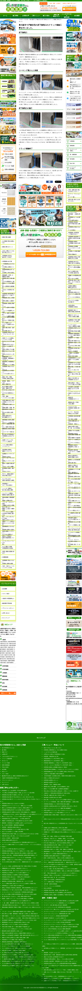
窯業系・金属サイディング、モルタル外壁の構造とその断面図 (17, 898)
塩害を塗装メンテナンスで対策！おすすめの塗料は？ (15, 924)
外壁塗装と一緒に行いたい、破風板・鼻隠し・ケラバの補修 (59, 838)
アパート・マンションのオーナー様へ (74, 195)
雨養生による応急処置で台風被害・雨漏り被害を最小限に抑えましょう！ (20, 935)
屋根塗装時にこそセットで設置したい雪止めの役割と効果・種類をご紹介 (62, 851)
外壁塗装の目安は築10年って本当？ (7, 256)
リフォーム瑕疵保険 (7, 758)
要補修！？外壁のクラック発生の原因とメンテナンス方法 (16, 859)
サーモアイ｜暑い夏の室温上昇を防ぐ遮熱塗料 (55, 905)
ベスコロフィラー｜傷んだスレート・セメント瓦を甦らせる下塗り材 (61, 909)
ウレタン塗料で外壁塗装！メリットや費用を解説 (8, 315)
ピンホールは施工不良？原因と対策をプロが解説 (8, 349)
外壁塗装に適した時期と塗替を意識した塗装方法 (8, 300)
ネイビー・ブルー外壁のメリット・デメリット (74, 485)
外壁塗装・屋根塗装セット (8, 91)
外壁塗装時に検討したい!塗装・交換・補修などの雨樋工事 (58, 849)
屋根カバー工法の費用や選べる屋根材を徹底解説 (8, 286)
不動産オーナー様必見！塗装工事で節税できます (74, 340)
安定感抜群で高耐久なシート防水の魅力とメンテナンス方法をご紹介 (19, 920)
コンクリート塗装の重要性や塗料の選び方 (8, 494)
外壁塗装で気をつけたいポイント (8, 368)
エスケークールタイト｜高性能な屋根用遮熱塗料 (56, 916)
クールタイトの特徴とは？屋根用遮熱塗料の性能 (74, 534)
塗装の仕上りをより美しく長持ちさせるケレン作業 (8, 353)
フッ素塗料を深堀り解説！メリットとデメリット (74, 515)
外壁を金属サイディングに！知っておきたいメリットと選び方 (59, 810)
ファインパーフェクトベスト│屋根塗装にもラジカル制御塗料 (59, 903)
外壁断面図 (5, 557)
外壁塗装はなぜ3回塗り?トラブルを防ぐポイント (8, 373)
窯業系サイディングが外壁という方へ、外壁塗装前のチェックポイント (62, 978)
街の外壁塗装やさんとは (8, 747)
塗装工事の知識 (6, 237)
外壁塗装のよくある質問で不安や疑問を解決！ (74, 219)
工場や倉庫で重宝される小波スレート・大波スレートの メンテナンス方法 (20, 905)
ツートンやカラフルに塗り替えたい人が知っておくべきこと (75, 98)
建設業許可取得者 (7, 603)
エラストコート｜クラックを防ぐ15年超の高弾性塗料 (57, 922)
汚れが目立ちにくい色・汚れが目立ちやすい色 (75, 86)
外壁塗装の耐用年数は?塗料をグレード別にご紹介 (8, 295)
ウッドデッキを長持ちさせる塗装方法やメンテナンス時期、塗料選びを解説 (63, 864)
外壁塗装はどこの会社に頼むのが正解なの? (13, 885)
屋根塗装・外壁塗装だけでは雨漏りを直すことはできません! (17, 823)
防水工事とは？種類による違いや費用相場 (8, 509)
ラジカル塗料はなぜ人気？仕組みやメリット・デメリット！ (17, 963)
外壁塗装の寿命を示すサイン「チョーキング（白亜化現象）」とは (18, 857)
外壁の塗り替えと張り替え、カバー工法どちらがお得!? (16, 836)
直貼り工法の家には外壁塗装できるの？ (73, 378)
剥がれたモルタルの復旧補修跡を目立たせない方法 (8, 344)
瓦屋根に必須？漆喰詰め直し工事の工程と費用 (55, 827)
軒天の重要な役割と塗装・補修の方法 (7, 387)
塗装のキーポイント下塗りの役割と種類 (73, 315)
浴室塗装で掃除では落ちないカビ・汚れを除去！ (56, 866)
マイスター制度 (6, 763)
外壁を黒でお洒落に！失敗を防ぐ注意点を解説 (74, 495)
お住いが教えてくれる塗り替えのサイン (8, 251)
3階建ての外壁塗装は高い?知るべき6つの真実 (74, 277)
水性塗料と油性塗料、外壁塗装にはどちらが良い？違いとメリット (60, 961)
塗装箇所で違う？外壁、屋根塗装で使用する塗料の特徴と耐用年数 (60, 954)
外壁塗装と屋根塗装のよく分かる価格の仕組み (55, 750)
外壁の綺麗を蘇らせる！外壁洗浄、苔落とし (73, 422)
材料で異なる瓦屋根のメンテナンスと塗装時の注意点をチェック (60, 830)
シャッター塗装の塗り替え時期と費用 (7, 489)
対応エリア (4, 771)
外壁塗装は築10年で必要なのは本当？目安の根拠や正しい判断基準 (19, 812)
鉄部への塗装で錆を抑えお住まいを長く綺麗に (8, 465)
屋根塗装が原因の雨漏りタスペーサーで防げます (8, 431)
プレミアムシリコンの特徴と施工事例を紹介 (74, 529)
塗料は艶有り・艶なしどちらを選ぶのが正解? (74, 383)
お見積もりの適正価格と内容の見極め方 (74, 253)
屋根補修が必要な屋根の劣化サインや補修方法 (8, 421)
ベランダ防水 (8, 96)
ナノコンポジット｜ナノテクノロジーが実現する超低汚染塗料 (59, 920)
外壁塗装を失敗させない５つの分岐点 (74, 229)
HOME (21, 19)
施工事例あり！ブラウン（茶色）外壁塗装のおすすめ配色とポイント (19, 957)
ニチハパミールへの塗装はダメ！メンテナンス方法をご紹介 (17, 928)
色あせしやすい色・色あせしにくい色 (75, 92)
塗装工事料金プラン (56, 15)
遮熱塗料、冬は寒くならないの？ (52, 952)
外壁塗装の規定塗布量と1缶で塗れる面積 (74, 418)
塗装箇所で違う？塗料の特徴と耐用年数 (74, 311)
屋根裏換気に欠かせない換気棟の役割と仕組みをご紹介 (16, 922)
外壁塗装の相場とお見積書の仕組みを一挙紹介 (55, 767)
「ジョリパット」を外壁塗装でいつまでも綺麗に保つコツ (16, 900)
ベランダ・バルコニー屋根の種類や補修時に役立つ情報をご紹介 (18, 911)
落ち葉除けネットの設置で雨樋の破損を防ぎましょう (57, 853)
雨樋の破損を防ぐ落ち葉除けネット (7, 416)
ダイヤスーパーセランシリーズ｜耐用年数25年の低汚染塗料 (59, 911)
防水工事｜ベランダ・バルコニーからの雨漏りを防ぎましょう (59, 799)
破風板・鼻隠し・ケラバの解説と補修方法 (8, 383)
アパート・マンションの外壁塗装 (52, 886)
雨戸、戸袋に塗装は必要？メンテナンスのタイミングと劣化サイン (60, 873)
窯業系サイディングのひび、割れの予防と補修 (74, 374)
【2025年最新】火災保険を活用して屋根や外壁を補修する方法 (59, 775)
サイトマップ (5, 618)
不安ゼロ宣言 (5, 767)
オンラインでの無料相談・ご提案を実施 (74, 214)
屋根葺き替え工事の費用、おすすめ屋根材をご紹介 (57, 786)
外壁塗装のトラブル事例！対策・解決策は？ (74, 471)
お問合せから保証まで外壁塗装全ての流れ (54, 754)
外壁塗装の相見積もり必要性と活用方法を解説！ (74, 238)
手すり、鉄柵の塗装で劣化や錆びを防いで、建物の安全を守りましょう (62, 862)
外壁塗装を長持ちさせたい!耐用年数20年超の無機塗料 (74, 330)
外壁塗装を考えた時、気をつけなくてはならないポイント (16, 870)
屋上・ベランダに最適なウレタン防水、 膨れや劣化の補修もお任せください (21, 918)
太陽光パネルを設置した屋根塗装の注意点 (74, 432)
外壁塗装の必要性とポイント (51, 780)
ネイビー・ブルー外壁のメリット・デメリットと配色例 (16, 946)
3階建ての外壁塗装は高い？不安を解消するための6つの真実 (17, 820)
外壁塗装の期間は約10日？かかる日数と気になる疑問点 (16, 810)
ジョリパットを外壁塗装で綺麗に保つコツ (74, 408)
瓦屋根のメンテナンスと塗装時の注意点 (8, 455)
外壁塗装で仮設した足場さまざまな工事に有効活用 (74, 345)
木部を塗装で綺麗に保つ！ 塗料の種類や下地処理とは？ (16, 926)
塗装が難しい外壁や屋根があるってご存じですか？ (74, 369)
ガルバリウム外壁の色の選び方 (73, 301)
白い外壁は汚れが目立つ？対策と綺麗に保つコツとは (74, 500)
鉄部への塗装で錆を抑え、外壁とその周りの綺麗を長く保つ (59, 858)
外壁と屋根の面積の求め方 (8, 552)
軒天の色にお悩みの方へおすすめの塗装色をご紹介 (8, 392)
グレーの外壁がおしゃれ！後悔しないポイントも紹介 (74, 490)
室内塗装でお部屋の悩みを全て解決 (53, 797)
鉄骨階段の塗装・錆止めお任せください (8, 470)
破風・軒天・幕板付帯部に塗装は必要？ (8, 377)
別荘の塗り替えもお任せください (74, 200)
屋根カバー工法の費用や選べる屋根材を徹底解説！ (57, 788)
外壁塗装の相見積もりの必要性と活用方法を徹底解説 (15, 874)
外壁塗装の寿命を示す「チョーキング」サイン (8, 334)
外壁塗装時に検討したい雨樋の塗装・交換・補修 (8, 407)
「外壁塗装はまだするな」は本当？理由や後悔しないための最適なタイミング (21, 814)
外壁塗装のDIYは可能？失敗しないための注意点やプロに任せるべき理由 (20, 833)
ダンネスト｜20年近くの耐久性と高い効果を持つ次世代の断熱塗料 (61, 926)
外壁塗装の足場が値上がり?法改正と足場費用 (74, 350)
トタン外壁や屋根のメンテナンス (7, 445)
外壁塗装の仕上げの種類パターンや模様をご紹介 (74, 524)
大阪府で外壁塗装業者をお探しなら (11, 778)
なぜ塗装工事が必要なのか (8, 242)
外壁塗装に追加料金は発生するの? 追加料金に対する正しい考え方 (60, 806)
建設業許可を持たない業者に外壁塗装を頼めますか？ (15, 775)
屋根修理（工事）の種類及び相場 (7, 275)
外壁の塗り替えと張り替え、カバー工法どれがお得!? (74, 282)
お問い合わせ (5, 613)
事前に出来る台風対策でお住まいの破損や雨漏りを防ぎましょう (18, 933)
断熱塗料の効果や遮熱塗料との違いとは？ (73, 447)
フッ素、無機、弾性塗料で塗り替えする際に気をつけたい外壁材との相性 (20, 903)
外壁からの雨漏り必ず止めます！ (52, 778)
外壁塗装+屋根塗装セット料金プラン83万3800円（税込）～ (59, 763)
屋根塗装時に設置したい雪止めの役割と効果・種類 (8, 412)
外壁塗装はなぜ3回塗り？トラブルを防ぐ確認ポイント (15, 872)
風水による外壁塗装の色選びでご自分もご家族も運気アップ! (17, 807)
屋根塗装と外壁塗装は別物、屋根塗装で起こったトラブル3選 (17, 881)
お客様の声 (25, 15)
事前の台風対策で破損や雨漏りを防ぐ (73, 456)
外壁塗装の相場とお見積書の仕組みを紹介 (74, 243)
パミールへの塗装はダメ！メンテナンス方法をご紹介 (74, 442)
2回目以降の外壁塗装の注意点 (73, 306)
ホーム (5, 15)
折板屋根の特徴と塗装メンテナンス (7, 450)
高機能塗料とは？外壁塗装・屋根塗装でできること (8, 358)
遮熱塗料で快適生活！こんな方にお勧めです (55, 918)
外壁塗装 (8, 82)
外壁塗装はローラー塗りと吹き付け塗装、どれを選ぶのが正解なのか (19, 890)
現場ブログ (4, 752)
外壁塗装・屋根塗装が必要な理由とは (11, 827)
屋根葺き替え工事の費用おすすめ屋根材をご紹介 (8, 281)
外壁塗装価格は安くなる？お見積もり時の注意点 (8, 271)
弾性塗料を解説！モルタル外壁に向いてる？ (74, 519)
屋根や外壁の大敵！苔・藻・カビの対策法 (74, 427)
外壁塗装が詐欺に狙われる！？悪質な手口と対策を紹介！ (16, 877)
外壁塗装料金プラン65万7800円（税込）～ (54, 758)
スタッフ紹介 (5, 593)
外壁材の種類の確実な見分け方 (72, 286)
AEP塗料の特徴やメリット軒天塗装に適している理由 (74, 544)
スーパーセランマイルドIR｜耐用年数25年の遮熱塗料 (57, 907)
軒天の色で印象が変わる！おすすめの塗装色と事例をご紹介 (59, 842)
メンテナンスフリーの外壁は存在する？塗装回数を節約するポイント (19, 842)
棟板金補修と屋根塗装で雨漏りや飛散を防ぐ (8, 499)
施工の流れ (46, 15)
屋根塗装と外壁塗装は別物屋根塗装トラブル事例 (8, 363)
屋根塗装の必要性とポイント (51, 782)
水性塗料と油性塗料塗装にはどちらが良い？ (73, 389)
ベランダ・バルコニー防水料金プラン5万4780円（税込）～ (59, 765)
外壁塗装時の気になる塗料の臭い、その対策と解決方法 (16, 818)
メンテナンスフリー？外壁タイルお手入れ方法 (74, 393)
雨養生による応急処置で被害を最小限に (74, 461)
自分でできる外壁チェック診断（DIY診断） (13, 831)
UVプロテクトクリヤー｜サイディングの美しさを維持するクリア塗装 (61, 924)
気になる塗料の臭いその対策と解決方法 (73, 272)
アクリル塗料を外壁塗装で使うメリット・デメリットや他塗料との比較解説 (63, 937)
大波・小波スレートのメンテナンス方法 (8, 566)
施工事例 (15, 15)
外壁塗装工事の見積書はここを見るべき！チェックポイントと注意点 (61, 769)
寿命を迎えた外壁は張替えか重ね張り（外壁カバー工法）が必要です (61, 791)
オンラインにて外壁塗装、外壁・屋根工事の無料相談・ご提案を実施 (61, 801)
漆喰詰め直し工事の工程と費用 (73, 403)
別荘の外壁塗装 (48, 888)
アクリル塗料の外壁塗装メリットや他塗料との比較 (8, 310)
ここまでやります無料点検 (66, 15)
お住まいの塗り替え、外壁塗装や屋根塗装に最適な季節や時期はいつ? (19, 855)
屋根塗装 (8, 86)
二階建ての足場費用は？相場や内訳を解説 (73, 355)
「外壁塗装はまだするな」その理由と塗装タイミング (8, 266)
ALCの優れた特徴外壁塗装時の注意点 (7, 547)
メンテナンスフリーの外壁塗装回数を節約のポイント (74, 292)
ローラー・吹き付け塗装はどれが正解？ (73, 412)
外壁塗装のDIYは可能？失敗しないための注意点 (74, 364)
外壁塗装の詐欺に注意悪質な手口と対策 (74, 257)
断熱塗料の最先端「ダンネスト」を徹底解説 (74, 452)
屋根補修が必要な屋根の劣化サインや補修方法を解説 (57, 855)
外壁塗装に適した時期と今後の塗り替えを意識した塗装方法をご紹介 (19, 853)
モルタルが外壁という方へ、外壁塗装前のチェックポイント (59, 976)
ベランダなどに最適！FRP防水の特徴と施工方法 (8, 513)
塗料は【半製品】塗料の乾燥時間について (8, 538)
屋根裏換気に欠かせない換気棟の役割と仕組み (8, 528)
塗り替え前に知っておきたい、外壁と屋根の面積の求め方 (16, 896)
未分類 (26, 19)
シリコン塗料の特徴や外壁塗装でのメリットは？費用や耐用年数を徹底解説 (63, 935)
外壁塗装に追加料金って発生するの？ (73, 233)
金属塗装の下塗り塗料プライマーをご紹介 (74, 320)
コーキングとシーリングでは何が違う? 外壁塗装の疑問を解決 (17, 892)
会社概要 (77, 15)
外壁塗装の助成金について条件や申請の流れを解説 (57, 804)
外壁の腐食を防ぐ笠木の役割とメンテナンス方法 (8, 402)
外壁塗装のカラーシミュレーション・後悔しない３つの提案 (17, 805)
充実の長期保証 (6, 765)
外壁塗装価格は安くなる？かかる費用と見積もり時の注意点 (59, 771)
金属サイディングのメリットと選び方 (7, 440)
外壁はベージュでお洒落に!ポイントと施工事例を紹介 (74, 505)
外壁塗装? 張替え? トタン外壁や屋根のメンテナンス (57, 812)
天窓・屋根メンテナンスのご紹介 (8, 397)
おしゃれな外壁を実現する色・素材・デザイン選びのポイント (17, 944)
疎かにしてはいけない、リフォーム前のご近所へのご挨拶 (16, 816)
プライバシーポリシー (8, 608)
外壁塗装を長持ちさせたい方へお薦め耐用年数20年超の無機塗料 (60, 963)
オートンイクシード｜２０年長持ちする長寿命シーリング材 (59, 933)
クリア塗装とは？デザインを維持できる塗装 (8, 324)
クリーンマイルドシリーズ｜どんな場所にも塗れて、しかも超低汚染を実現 (63, 931)
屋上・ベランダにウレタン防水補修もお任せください (8, 518)
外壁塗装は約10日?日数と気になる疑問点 (74, 262)
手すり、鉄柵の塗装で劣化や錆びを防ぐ (8, 474)
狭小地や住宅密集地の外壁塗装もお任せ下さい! (8, 436)
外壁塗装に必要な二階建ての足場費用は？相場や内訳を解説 (59, 894)
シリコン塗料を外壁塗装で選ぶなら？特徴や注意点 (8, 320)
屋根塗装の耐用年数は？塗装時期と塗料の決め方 (74, 476)
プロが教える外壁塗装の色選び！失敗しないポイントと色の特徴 (18, 792)
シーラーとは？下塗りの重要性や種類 (74, 325)
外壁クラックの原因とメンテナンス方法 (8, 338)
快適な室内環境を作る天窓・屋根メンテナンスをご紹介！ (58, 845)
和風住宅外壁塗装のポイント (73, 398)
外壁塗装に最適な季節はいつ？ (8, 305)
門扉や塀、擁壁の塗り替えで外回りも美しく (55, 795)
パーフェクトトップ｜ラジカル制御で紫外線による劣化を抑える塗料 (61, 900)
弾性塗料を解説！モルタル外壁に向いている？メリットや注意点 (18, 961)
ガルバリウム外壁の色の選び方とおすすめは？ (13, 849)
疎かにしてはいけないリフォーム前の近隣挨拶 (74, 267)
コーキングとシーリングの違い (8, 543)
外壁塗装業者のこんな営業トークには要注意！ (74, 359)
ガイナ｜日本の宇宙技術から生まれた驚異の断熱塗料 (57, 928)
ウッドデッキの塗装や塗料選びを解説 (8, 479)
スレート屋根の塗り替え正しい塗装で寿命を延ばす (8, 426)
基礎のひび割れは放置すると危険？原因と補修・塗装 (15, 937)
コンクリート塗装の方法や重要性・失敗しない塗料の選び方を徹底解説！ (62, 871)
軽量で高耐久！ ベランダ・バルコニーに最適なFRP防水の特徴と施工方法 (20, 916)
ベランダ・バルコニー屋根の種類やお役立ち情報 (8, 504)
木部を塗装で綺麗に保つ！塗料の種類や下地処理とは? (74, 437)
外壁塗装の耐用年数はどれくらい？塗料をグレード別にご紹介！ (18, 851)
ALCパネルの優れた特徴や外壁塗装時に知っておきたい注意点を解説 (19, 894)
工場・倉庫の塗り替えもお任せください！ (74, 190)
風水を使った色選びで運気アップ (75, 80)
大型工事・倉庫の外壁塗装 (50, 884)
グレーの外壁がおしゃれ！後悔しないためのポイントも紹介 (17, 948)
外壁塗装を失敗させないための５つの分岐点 (13, 803)
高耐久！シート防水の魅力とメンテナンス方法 (8, 523)
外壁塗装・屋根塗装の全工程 (51, 756)
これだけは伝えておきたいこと (10, 756)
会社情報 (4, 769)
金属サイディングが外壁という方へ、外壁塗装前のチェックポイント (61, 980)
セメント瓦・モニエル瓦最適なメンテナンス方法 (8, 460)
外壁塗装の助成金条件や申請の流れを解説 (74, 224)
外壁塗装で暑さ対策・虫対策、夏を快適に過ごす (56, 890)
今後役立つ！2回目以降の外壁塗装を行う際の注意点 (57, 793)
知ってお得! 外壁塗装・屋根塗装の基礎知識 (13, 825)
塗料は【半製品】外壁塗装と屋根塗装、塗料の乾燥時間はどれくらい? (19, 887)
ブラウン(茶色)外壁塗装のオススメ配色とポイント (74, 510)
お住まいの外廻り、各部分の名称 (10, 838)
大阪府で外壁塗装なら (8, 598)
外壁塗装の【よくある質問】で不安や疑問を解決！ (15, 790)
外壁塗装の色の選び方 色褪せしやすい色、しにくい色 (15, 794)
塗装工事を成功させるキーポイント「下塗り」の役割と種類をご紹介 (61, 969)
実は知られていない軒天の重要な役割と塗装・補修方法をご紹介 (60, 840)
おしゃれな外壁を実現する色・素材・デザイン (74, 481)
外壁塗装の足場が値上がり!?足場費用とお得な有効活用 (58, 892)
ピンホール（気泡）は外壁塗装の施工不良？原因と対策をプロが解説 (19, 866)
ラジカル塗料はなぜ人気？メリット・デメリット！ (74, 539)
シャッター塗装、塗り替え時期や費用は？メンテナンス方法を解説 (60, 868)
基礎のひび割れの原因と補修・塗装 (73, 466)
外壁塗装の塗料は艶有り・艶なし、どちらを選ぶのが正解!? (59, 959)
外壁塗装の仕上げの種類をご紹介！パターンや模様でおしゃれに (18, 965)
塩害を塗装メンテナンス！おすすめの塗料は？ (8, 533)
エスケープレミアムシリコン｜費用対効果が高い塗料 (57, 913)
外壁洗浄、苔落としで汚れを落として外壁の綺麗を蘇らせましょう (60, 875)
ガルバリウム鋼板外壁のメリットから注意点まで (74, 296)
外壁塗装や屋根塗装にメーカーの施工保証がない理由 (74, 335)
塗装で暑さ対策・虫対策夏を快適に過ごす (8, 329)
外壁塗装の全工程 (7, 261)
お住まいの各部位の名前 (8, 290)
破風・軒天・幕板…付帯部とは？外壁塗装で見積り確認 (58, 836)
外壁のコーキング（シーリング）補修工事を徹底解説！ (58, 808)
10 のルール (5, 760)
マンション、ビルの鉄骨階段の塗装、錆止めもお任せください (59, 860)
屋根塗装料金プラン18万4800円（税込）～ (54, 760)
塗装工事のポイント (7, 247)
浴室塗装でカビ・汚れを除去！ (7, 484)
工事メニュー (36, 15)
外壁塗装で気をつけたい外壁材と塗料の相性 (8, 562)
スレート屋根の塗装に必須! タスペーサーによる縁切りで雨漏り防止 (19, 883)
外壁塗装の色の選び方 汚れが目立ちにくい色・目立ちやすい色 (18, 797)
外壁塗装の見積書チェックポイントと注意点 (74, 248)
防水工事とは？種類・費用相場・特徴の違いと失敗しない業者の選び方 (20, 913)
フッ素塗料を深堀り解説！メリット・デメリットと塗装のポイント (18, 959)
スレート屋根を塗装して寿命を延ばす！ (54, 881)
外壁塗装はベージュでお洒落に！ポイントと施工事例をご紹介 (17, 954)
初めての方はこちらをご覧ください (53, 747)
